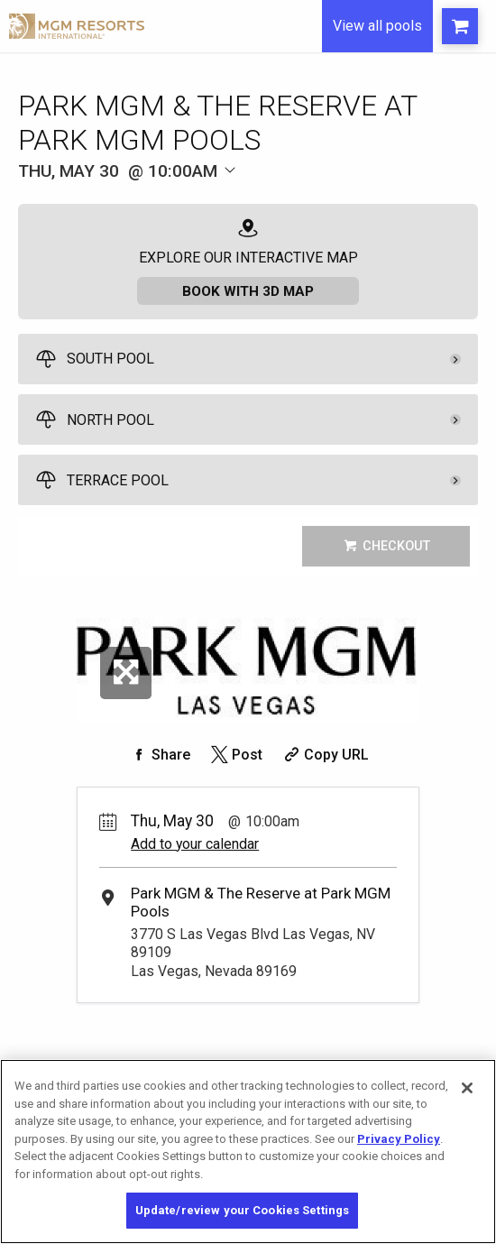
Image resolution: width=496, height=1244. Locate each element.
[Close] (467, 1088)
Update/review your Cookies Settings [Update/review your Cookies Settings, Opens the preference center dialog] (242, 1210)
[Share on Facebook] (158, 756)
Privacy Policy (398, 1139)
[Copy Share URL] (324, 756)
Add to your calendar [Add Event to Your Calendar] (195, 845)
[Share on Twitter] (234, 756)
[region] (248, 1151)
